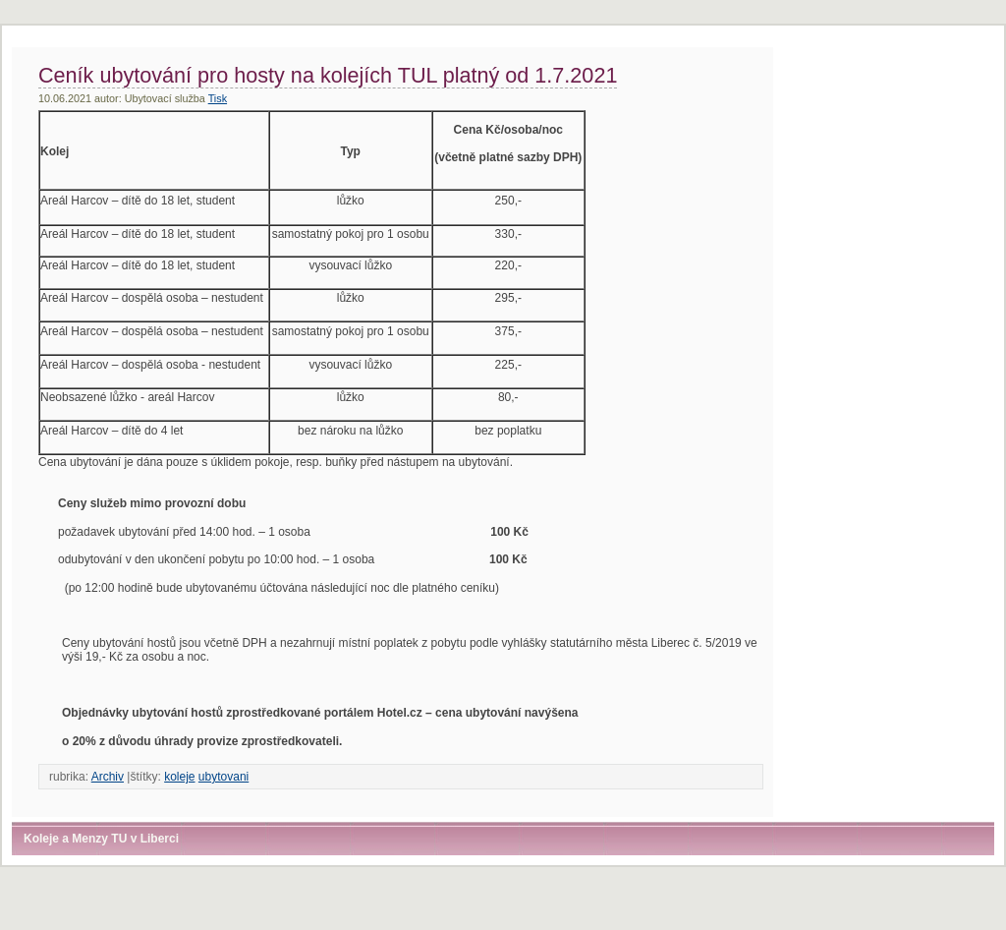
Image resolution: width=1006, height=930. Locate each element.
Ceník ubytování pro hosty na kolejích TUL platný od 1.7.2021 (327, 75)
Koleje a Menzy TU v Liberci (101, 838)
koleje (179, 777)
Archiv (107, 777)
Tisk (217, 98)
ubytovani (223, 777)
